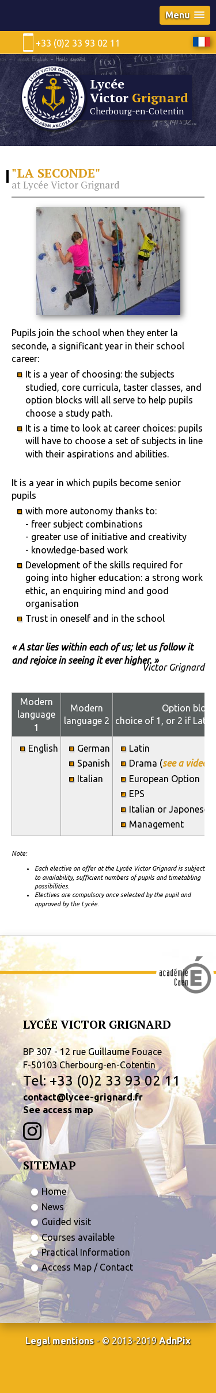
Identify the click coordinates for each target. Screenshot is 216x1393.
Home (53, 1191)
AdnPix (175, 1341)
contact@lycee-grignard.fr (83, 1097)
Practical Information (85, 1252)
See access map (58, 1110)
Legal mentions (59, 1341)
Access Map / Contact (87, 1267)
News (52, 1207)
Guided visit (66, 1222)
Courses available (78, 1237)
